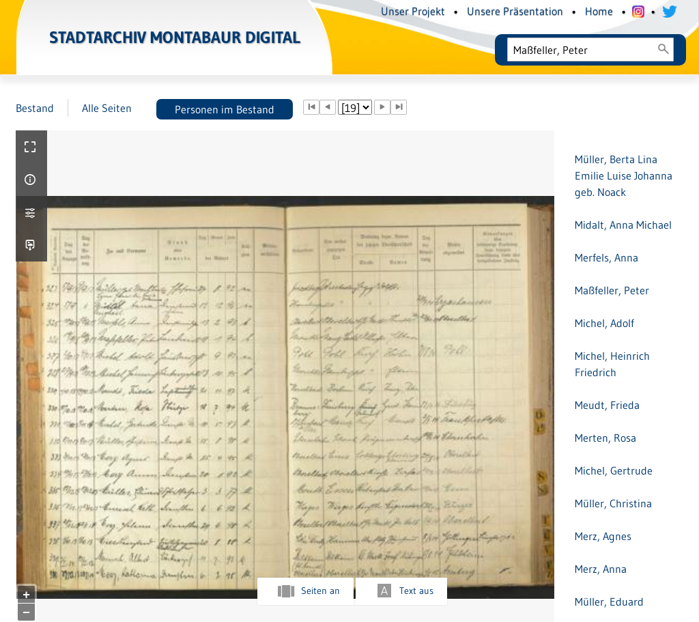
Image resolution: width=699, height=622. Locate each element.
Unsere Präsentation (515, 11)
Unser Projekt (413, 11)
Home (599, 11)
